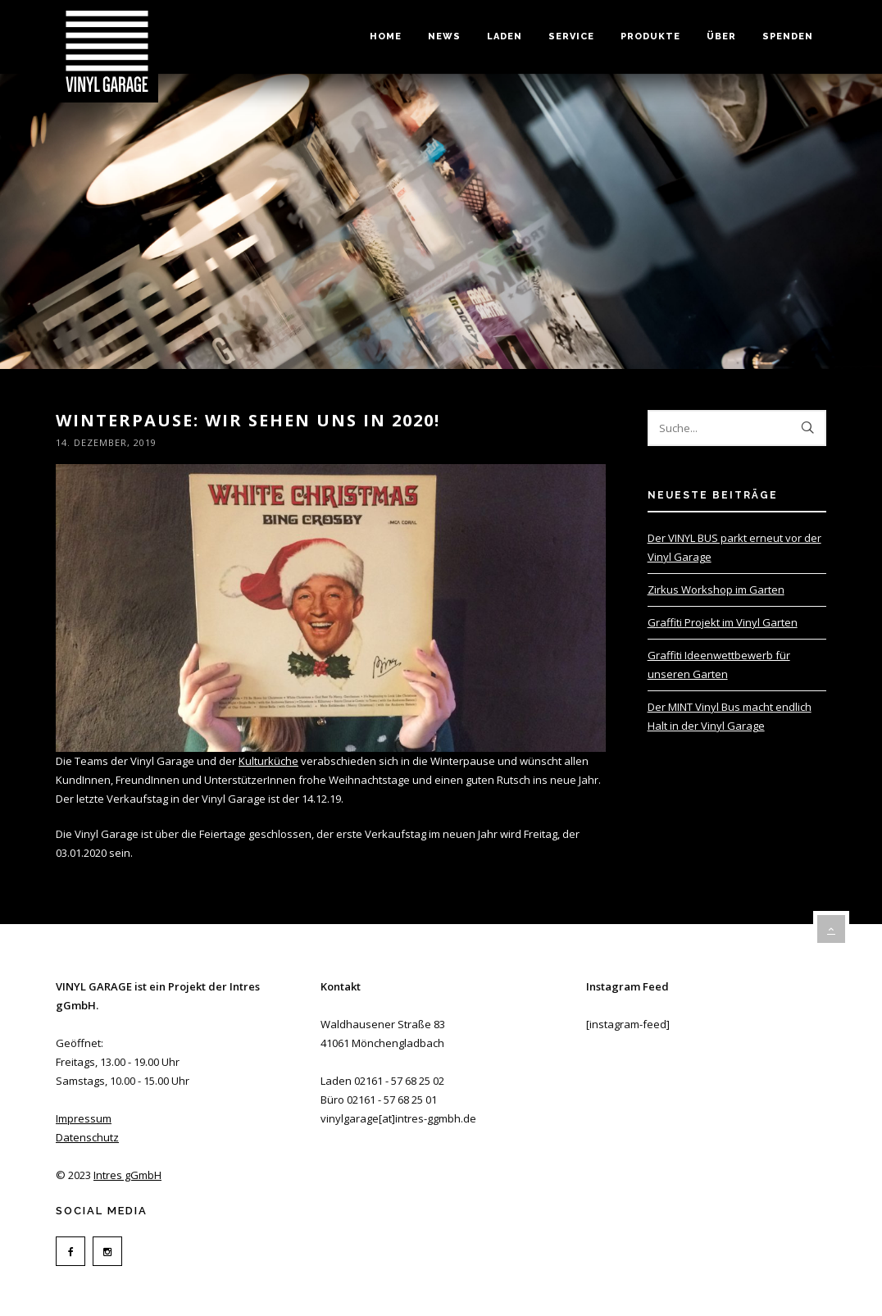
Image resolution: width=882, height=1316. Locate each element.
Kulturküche (268, 761)
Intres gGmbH (127, 1175)
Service (571, 36)
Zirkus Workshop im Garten (716, 589)
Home (386, 36)
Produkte (650, 36)
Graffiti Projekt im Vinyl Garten (723, 622)
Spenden (787, 36)
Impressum (83, 1118)
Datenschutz (87, 1137)
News (444, 36)
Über (721, 36)
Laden (504, 36)
